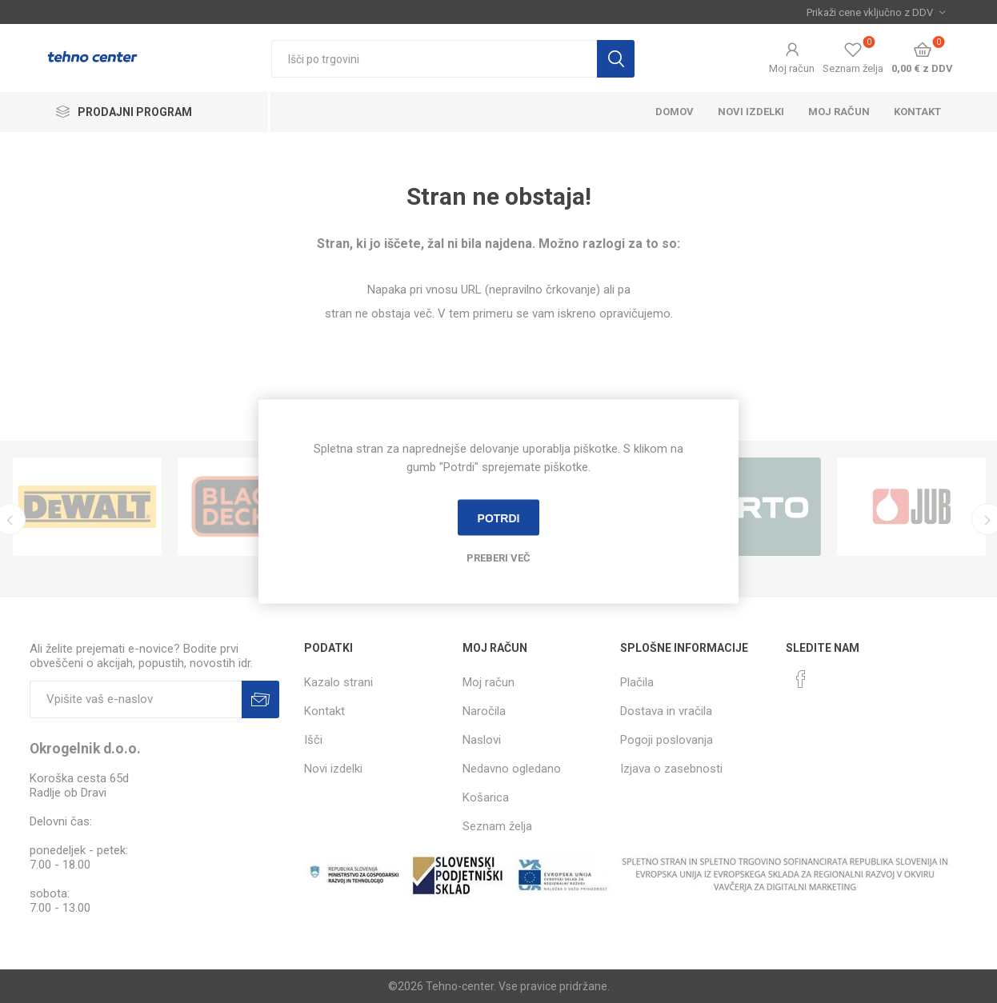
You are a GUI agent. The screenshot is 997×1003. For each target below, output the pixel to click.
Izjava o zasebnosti (671, 768)
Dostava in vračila (666, 711)
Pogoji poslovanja (666, 740)
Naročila (484, 711)
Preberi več (498, 558)
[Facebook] (801, 679)
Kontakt (917, 112)
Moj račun (792, 68)
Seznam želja (497, 826)
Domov (674, 112)
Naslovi (481, 740)
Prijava (260, 699)
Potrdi (499, 517)
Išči (616, 59)
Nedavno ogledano (511, 768)
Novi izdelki (751, 112)
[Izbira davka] (876, 12)
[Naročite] (136, 699)
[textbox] (434, 59)
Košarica (485, 797)
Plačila (637, 682)
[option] (87, 507)
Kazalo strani (338, 682)
